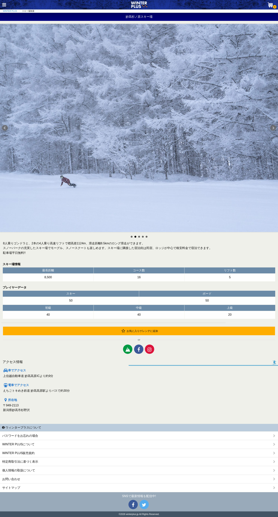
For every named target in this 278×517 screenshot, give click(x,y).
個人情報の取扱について (18, 470)
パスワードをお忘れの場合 (20, 435)
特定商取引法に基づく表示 (20, 461)
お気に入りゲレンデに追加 (140, 331)
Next (273, 128)
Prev (5, 128)
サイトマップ (11, 487)
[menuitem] (12, 11)
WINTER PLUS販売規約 (18, 453)
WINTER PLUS (10, 11)
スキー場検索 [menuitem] (28, 11)
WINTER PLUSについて (18, 444)
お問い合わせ (11, 479)
